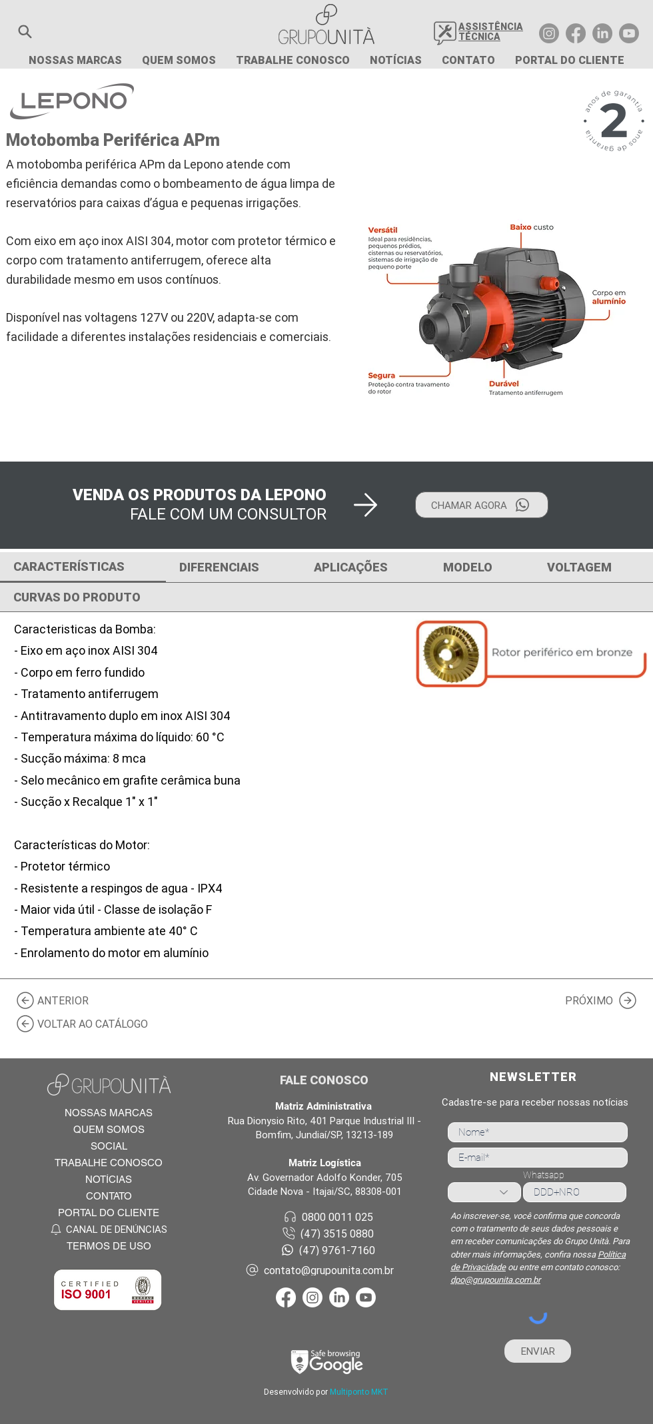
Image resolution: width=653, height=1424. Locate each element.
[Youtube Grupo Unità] (629, 33)
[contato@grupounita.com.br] (327, 1269)
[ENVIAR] (537, 1351)
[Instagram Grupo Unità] (549, 33)
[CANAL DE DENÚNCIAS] (108, 1229)
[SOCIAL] (108, 1146)
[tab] (83, 567)
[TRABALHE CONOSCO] (108, 1162)
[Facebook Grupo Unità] (576, 33)
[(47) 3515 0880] (327, 1233)
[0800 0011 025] (327, 1216)
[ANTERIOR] (56, 1000)
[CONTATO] (108, 1196)
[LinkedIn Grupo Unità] (602, 33)
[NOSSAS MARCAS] (108, 1112)
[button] (25, 31)
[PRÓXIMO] (596, 1000)
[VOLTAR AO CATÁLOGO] (86, 1023)
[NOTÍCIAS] (108, 1179)
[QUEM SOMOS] (108, 1129)
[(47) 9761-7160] (327, 1250)
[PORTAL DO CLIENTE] (108, 1212)
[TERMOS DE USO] (108, 1246)
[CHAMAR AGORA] (481, 505)
